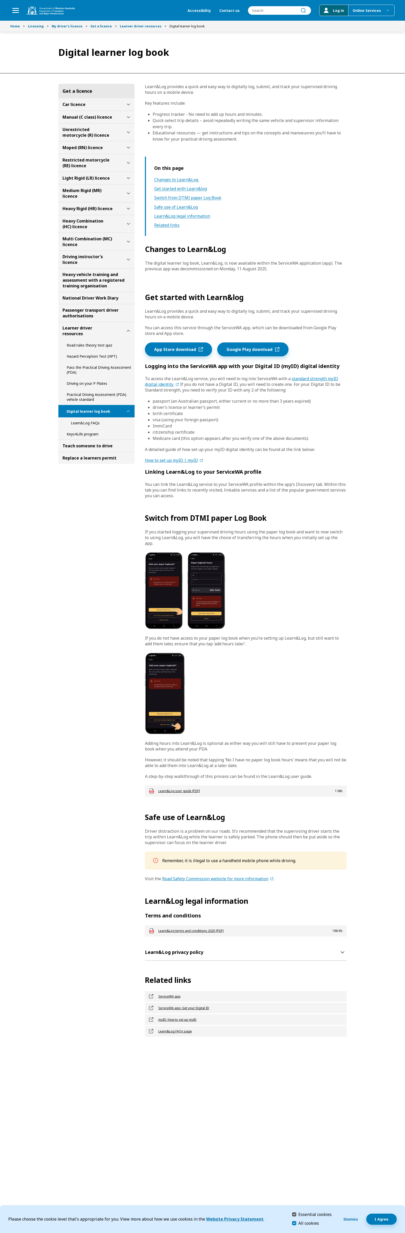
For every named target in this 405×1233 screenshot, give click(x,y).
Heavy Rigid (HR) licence (88, 208)
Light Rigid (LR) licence (86, 178)
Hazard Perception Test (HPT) (92, 356)
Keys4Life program (82, 434)
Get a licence (101, 26)
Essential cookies (315, 1214)
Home (15, 26)
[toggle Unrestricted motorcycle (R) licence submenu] (128, 132)
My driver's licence (67, 26)
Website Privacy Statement (234, 1219)
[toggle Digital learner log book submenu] (128, 411)
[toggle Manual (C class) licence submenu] (128, 117)
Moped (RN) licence (83, 147)
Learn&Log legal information (182, 216)
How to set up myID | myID (171, 460)
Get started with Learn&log (180, 188)
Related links (167, 225)
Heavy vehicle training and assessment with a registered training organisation (93, 280)
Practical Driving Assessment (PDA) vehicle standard (96, 397)
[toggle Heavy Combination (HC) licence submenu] (128, 224)
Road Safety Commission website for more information (215, 879)
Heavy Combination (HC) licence (83, 223)
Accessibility (199, 10)
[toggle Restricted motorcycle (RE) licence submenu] (128, 163)
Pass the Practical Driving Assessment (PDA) (99, 370)
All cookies (308, 1223)
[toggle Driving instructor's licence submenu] (128, 259)
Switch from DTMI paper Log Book (187, 197)
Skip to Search (1, 1)
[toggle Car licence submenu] (128, 104)
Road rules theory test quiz (89, 345)
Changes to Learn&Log (176, 179)
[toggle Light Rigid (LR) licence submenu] (128, 178)
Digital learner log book (88, 411)
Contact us (229, 10)
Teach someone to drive (88, 446)
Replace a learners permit (89, 458)
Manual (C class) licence (87, 117)
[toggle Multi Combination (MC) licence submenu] (128, 241)
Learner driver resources (140, 26)
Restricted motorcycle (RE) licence (86, 163)
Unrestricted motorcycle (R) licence (86, 132)
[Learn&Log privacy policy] (246, 952)
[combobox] (279, 10)
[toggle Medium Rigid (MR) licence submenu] (128, 193)
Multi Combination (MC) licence (87, 241)
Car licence (74, 104)
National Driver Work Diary (90, 298)
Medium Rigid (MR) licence (82, 193)
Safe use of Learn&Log (176, 207)
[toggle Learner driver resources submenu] (128, 331)
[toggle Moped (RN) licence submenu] (128, 147)
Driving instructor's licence (83, 259)
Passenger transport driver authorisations (91, 313)
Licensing (36, 26)
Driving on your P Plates (87, 383)
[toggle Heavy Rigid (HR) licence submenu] (128, 208)
